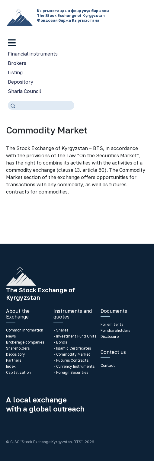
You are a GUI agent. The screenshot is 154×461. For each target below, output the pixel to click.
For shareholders (115, 330)
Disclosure (110, 336)
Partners (13, 360)
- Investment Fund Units (74, 336)
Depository (20, 82)
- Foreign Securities (70, 372)
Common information (24, 330)
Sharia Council (24, 91)
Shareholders (18, 348)
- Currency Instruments (74, 366)
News (11, 336)
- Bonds (60, 342)
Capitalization (18, 372)
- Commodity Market (71, 354)
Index (11, 366)
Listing (15, 72)
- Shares (60, 330)
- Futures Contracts (70, 360)
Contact (108, 365)
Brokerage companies (25, 342)
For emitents (112, 324)
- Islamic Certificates (72, 348)
